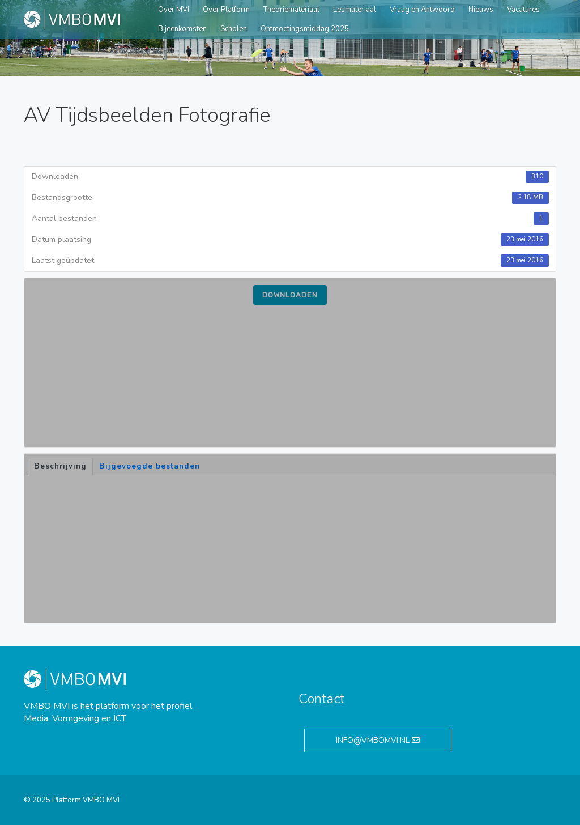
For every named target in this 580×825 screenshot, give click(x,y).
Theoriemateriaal (291, 10)
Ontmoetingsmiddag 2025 (305, 29)
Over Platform (226, 10)
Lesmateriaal (354, 10)
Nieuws (480, 10)
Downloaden (290, 295)
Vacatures (523, 10)
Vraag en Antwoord (422, 10)
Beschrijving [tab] (60, 466)
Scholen (233, 29)
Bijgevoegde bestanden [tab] (149, 466)
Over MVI (173, 10)
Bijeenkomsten (182, 29)
